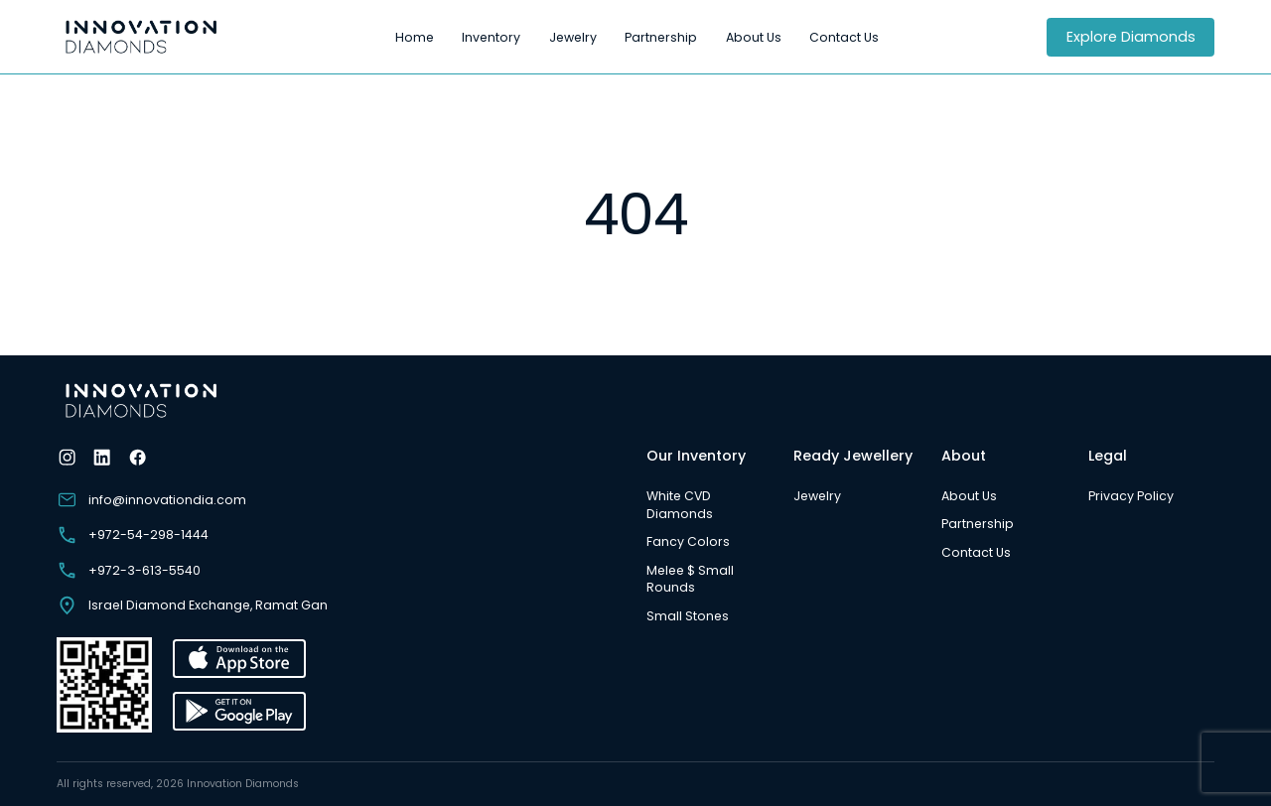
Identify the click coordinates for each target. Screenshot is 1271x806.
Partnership (661, 37)
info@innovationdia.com (151, 499)
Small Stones (687, 615)
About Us (753, 37)
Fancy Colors (688, 541)
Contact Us (844, 37)
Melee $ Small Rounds (690, 579)
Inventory (491, 37)
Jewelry (573, 37)
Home (414, 37)
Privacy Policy (1131, 495)
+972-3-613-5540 (129, 570)
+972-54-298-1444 (133, 534)
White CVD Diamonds (679, 504)
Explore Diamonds (1131, 37)
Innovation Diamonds (243, 783)
